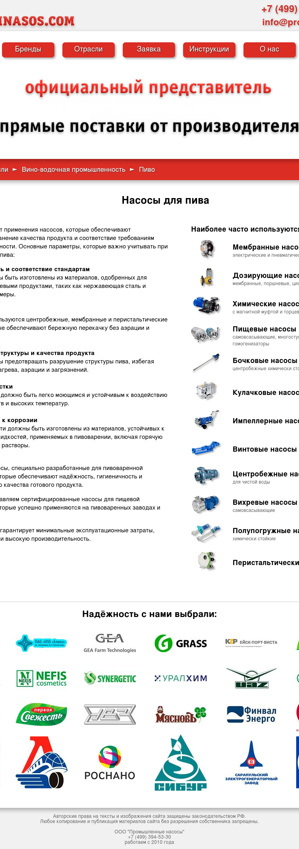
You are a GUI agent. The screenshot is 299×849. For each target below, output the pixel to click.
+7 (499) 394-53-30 (149, 837)
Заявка (149, 49)
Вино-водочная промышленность (74, 169)
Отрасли (88, 49)
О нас (269, 49)
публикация (105, 821)
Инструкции (209, 49)
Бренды (28, 49)
